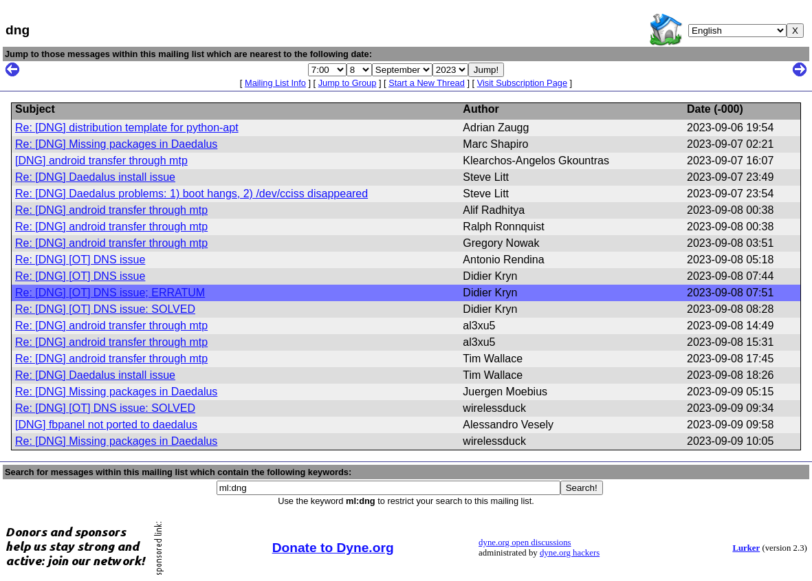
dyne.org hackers (570, 553)
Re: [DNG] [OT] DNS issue (80, 259)
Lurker (746, 548)
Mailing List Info (275, 83)
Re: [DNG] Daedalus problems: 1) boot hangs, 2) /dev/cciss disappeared (191, 193)
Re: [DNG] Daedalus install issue (95, 177)
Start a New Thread (426, 83)
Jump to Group (347, 83)
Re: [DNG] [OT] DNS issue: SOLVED (105, 309)
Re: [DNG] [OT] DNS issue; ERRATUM (110, 292)
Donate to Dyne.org (333, 547)
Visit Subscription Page (522, 83)
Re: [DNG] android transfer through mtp (111, 210)
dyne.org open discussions (525, 542)
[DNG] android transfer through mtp (101, 160)
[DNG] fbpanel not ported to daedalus (106, 424)
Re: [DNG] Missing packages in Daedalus (116, 144)
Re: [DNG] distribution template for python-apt (127, 127)
